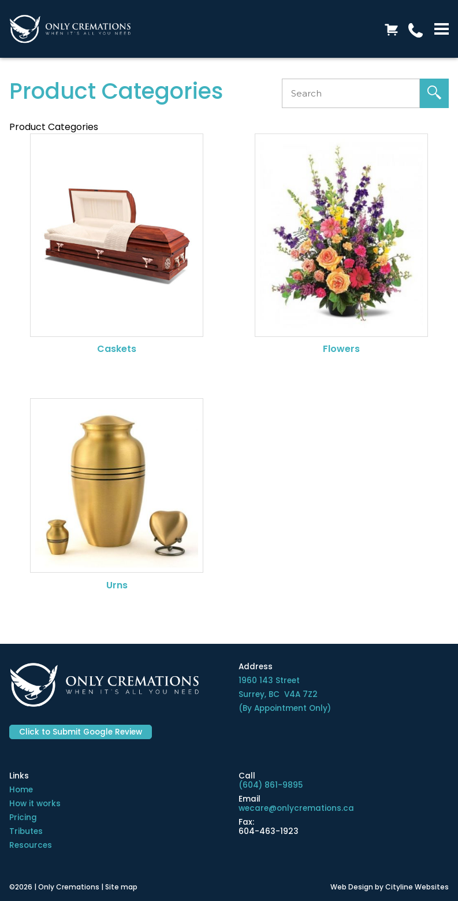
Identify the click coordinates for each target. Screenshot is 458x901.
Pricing (23, 817)
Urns (117, 585)
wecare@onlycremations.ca (296, 808)
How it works (35, 803)
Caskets (116, 348)
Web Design (351, 887)
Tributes (26, 831)
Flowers (341, 348)
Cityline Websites (417, 887)
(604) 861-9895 (271, 785)
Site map (121, 887)
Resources (30, 845)
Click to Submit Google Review (80, 731)
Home (21, 789)
